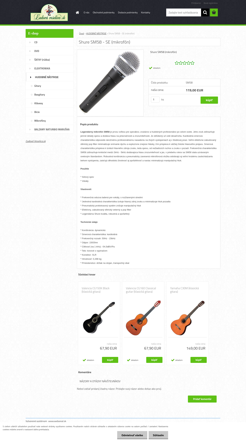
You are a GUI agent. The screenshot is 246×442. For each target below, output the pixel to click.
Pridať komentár (202, 399)
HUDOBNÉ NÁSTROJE (96, 33)
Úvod (81, 33)
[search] (205, 12)
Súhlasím (158, 435)
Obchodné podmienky (104, 12)
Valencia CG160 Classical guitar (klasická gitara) (141, 290)
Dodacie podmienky (128, 12)
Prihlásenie (196, 3)
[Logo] (49, 12)
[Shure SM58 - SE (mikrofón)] (110, 51)
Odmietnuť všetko (132, 435)
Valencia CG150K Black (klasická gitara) (96, 290)
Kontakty (145, 12)
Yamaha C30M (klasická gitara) (184, 290)
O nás (86, 12)
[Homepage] (77, 12)
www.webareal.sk (57, 421)
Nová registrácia (210, 3)
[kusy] (155, 100)
